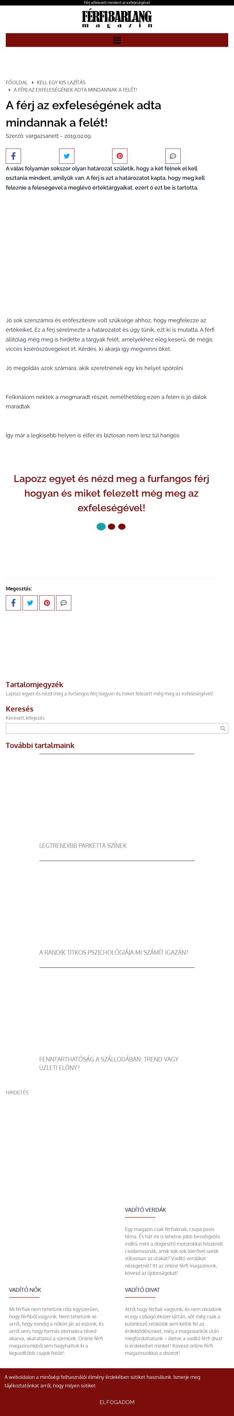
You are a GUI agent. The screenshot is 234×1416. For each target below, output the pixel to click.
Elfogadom (117, 1402)
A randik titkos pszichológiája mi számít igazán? (113, 952)
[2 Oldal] (122, 527)
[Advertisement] (117, 1138)
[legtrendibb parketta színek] (117, 838)
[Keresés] (223, 728)
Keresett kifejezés (25, 718)
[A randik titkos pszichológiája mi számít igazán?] (117, 945)
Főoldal (17, 82)
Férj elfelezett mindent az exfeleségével (117, 2)
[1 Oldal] (111, 527)
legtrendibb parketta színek (83, 845)
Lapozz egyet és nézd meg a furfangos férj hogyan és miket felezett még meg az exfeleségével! (109, 694)
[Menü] (117, 40)
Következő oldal (111, 547)
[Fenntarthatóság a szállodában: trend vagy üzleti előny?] (117, 1051)
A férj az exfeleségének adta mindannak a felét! (75, 90)
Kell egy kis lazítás (61, 82)
